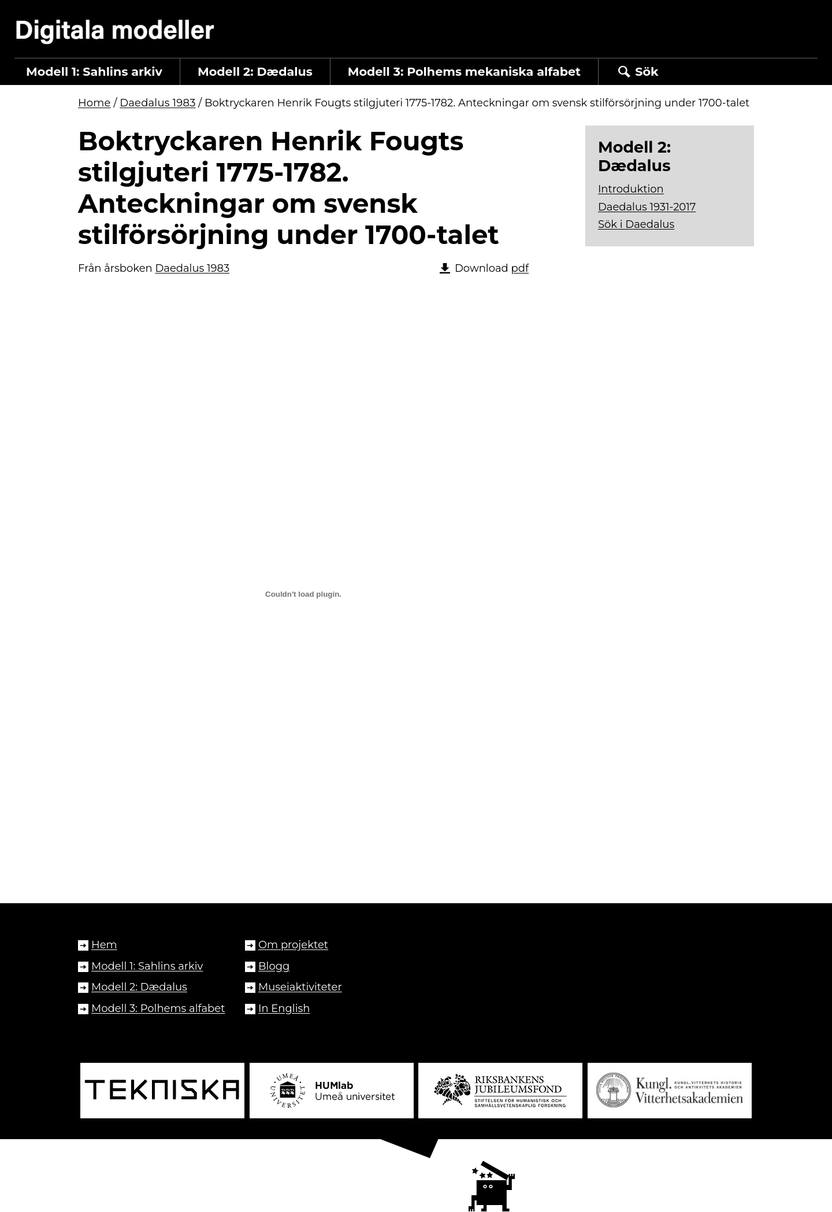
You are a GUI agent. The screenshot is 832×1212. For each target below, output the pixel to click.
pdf (520, 268)
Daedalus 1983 (157, 103)
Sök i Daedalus (636, 224)
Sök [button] (637, 71)
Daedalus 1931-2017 (647, 207)
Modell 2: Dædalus (139, 987)
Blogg (273, 966)
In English (284, 1008)
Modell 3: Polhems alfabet (158, 1008)
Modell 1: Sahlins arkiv (147, 966)
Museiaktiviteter (300, 987)
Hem (104, 944)
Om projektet (293, 944)
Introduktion (631, 189)
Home (94, 103)
